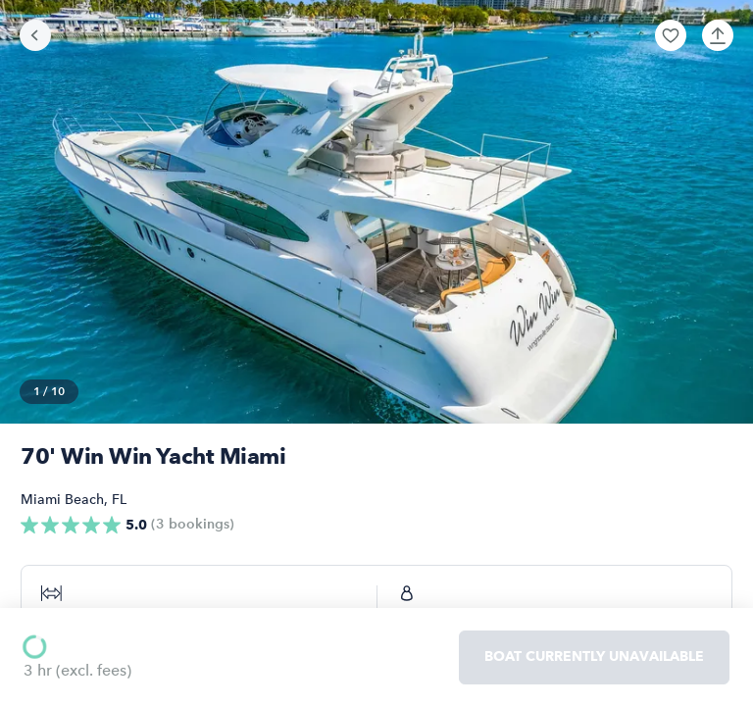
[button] (670, 35)
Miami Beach (62, 499)
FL (119, 499)
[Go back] (35, 35)
